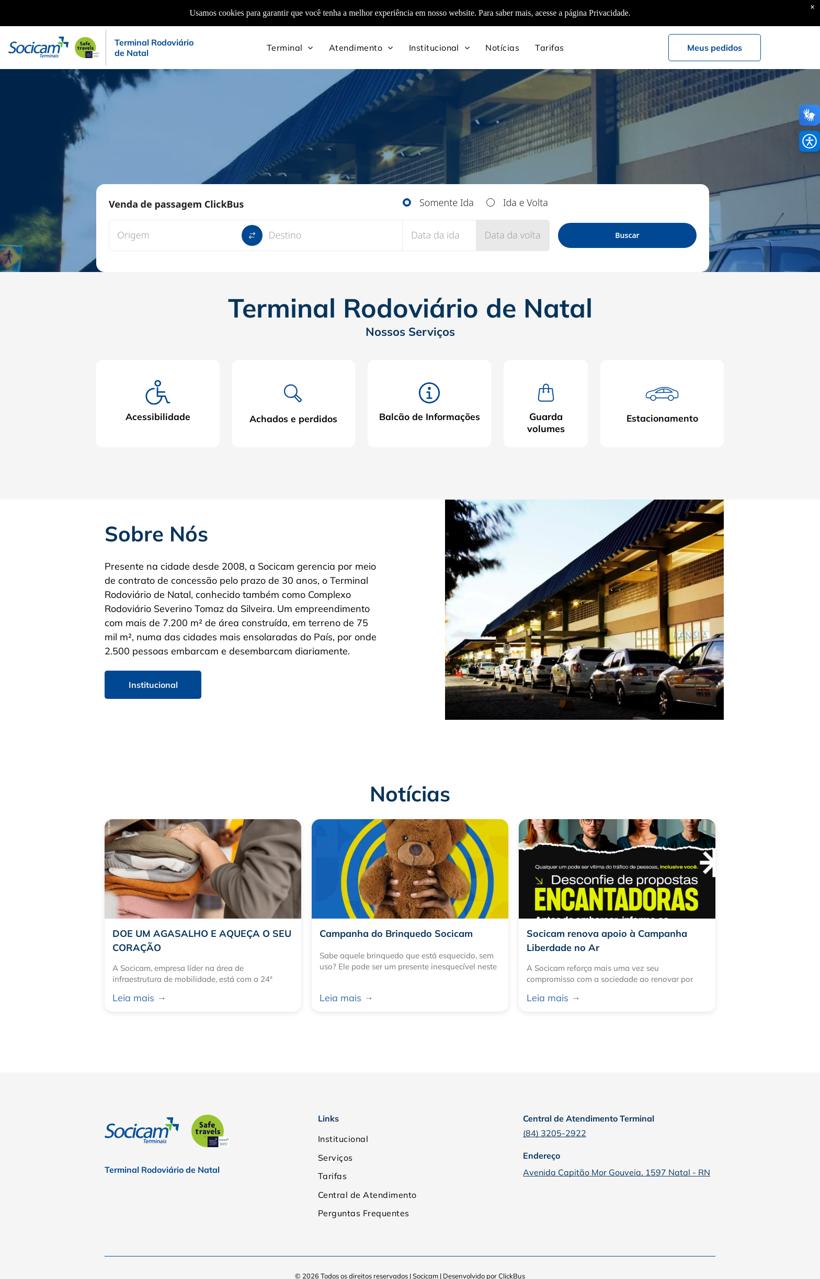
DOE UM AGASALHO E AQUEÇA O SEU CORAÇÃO (201, 941)
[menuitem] (290, 47)
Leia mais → (139, 998)
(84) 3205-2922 (554, 1133)
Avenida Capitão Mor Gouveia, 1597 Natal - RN (616, 1173)
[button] (809, 141)
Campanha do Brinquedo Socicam (396, 934)
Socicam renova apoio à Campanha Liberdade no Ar (607, 941)
